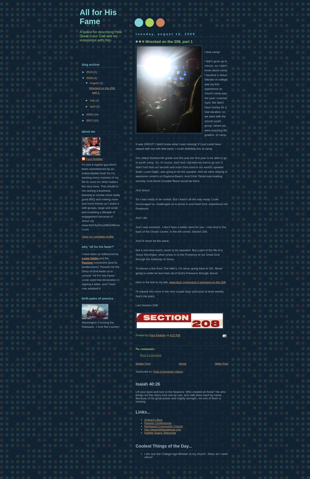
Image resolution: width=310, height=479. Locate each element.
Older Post (221, 363)
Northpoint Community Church (163, 426)
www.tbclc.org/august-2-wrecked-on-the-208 (197, 282)
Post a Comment (150, 355)
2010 (89, 72)
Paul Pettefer (94, 159)
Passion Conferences (158, 423)
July (93, 100)
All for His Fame (98, 17)
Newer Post (143, 363)
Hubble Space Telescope (160, 432)
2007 (89, 120)
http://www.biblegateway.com (162, 429)
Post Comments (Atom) (168, 371)
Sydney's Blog (153, 419)
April (93, 106)
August (94, 83)
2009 (89, 78)
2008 (89, 114)
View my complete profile (98, 236)
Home (182, 363)
